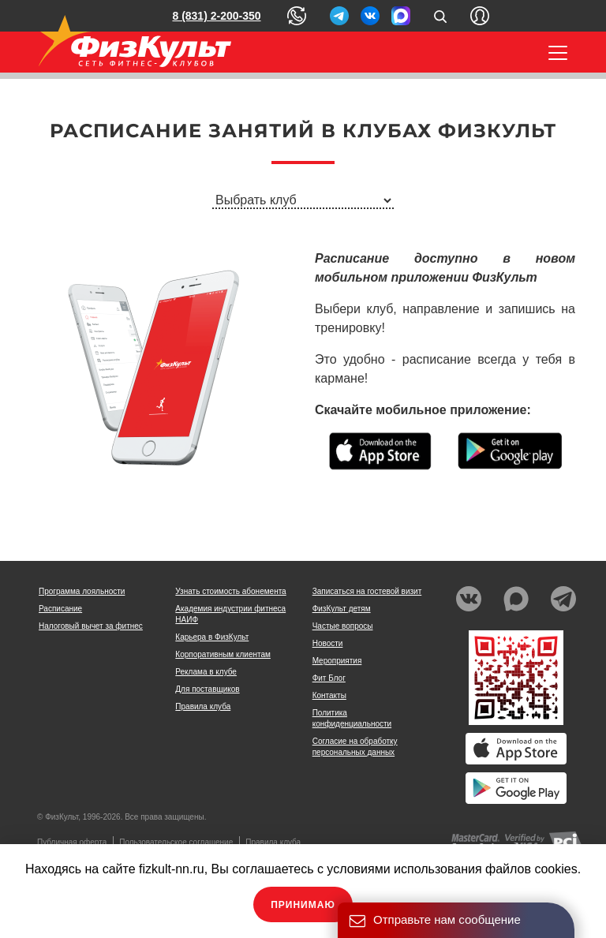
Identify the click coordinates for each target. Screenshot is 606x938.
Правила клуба (202, 706)
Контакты (329, 695)
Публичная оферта (72, 842)
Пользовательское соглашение (176, 842)
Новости (327, 643)
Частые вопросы (342, 626)
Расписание (60, 608)
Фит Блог (329, 678)
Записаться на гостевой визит (367, 591)
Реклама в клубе (206, 671)
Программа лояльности (82, 591)
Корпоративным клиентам (223, 654)
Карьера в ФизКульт (212, 637)
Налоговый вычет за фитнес (91, 626)
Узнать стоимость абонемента (230, 591)
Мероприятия (337, 660)
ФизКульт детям (341, 608)
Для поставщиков (207, 689)
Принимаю (303, 904)
